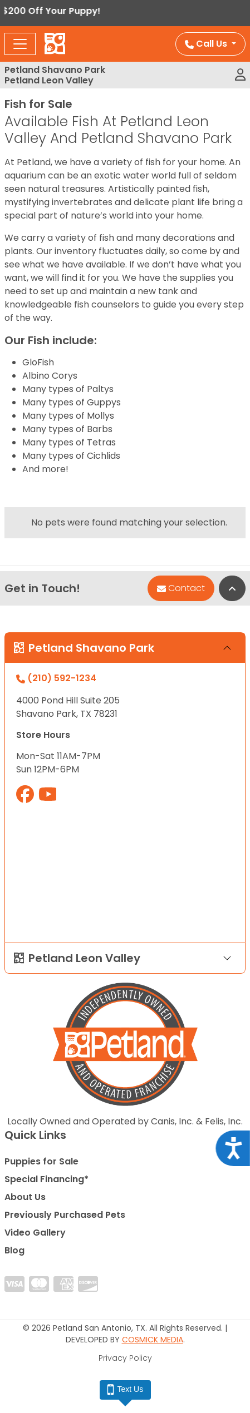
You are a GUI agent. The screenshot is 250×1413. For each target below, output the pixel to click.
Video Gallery (35, 1232)
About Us (25, 1197)
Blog (14, 1250)
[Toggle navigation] (20, 44)
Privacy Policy (125, 1358)
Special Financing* (46, 1179)
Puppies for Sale (41, 1161)
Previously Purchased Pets (64, 1214)
